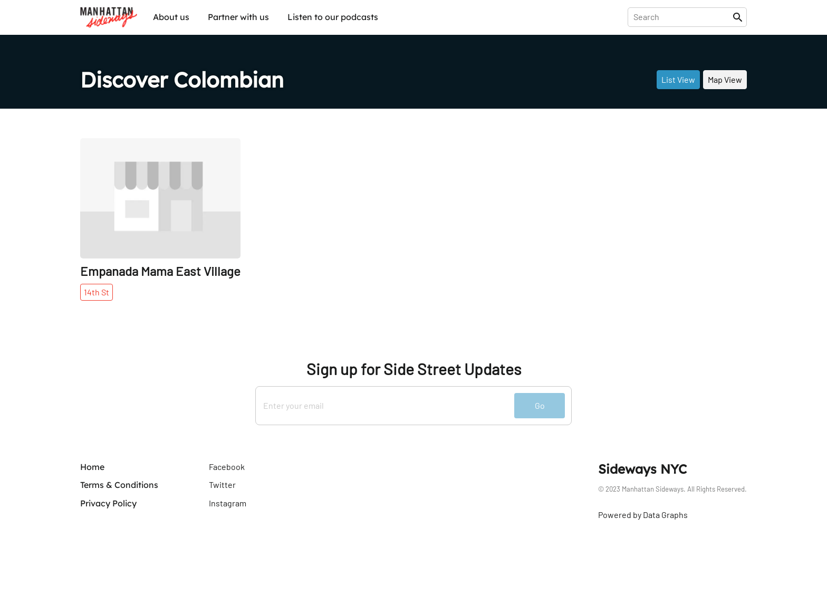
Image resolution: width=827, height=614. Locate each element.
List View (678, 79)
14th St (96, 292)
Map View (725, 79)
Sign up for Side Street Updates (413, 369)
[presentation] (682, 17)
